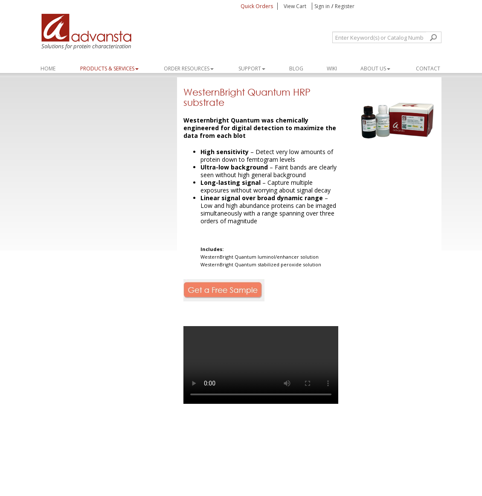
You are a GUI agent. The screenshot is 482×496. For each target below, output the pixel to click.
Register (344, 6)
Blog (296, 68)
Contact (428, 68)
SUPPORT (251, 68)
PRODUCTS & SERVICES (109, 68)
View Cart (296, 6)
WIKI (332, 68)
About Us (375, 68)
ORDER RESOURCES (189, 68)
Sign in (322, 6)
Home (48, 68)
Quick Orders (257, 6)
